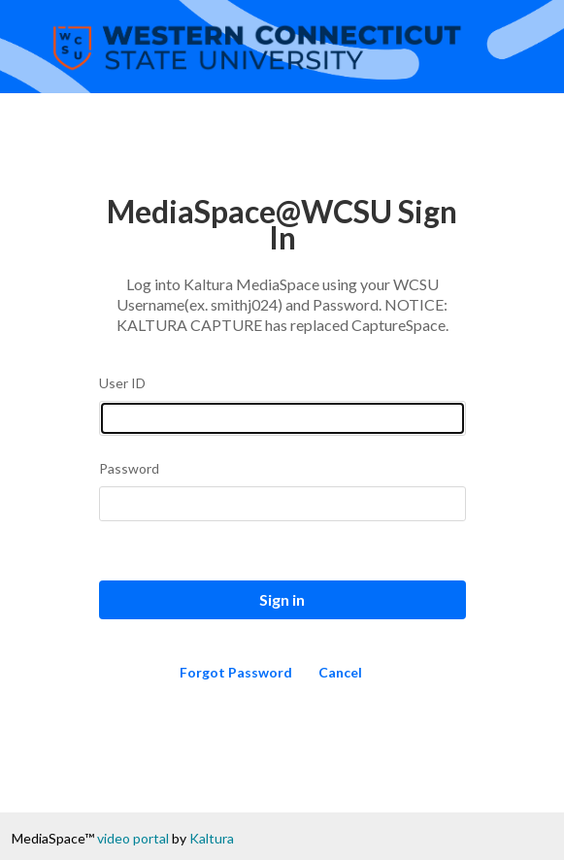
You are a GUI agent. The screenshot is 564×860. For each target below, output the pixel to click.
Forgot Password (236, 672)
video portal (133, 838)
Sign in (282, 599)
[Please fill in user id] (282, 418)
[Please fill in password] (282, 503)
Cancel (340, 672)
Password (129, 468)
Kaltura (211, 838)
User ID (122, 383)
